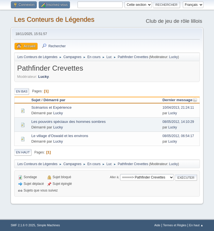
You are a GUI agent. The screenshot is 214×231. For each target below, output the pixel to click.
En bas (21, 91)
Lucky (173, 57)
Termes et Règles (174, 225)
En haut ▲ (196, 225)
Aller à (114, 177)
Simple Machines (48, 225)
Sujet (35, 100)
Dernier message (179, 100)
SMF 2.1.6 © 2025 (23, 225)
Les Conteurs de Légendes (54, 19)
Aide (157, 225)
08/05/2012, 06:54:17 (178, 136)
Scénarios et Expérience (51, 107)
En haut (23, 152)
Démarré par (54, 100)
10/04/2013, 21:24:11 (178, 108)
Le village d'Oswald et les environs (59, 136)
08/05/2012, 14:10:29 (178, 122)
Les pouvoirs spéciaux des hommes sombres (68, 122)
